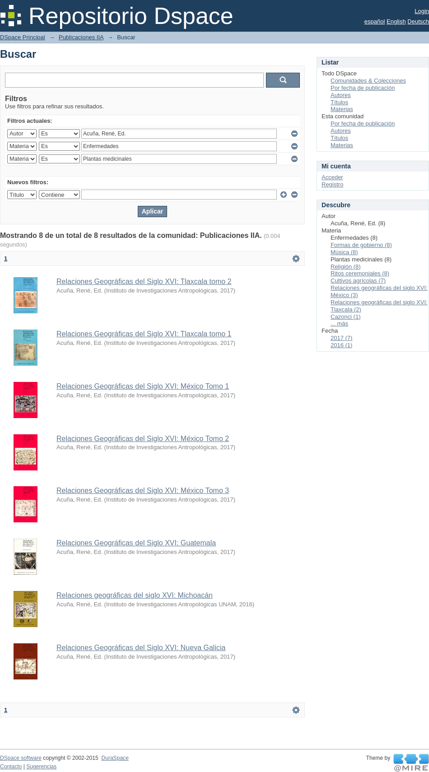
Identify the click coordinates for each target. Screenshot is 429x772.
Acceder (332, 177)
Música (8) (344, 252)
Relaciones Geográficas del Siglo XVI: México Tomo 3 (142, 490)
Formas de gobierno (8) (361, 245)
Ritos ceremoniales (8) (360, 273)
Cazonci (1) (345, 316)
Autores (341, 95)
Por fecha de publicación (363, 87)
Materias (342, 109)
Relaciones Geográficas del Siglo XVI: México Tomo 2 (142, 438)
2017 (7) (341, 338)
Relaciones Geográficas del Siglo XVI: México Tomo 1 (142, 386)
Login (422, 11)
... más (339, 323)
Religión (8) (345, 266)
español (374, 21)
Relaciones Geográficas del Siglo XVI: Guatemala (136, 543)
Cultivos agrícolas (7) (358, 280)
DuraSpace (114, 758)
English (396, 21)
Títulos (339, 102)
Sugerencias (41, 766)
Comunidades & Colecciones (368, 80)
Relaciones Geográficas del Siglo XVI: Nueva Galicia (140, 647)
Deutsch (418, 21)
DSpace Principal (22, 37)
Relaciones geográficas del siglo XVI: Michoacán (134, 595)
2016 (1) (341, 345)
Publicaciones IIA (81, 37)
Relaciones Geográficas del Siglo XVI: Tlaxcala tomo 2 (143, 281)
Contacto (11, 766)
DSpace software (21, 758)
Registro (332, 184)
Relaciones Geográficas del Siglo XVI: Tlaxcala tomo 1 (143, 334)
